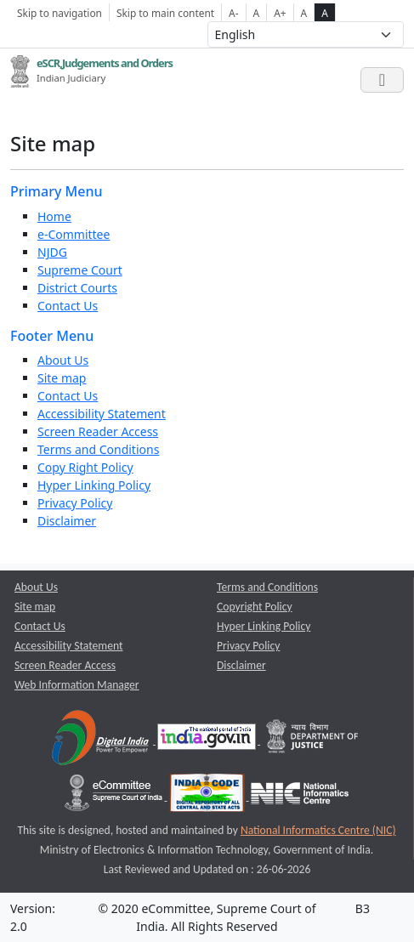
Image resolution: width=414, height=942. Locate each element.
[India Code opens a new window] (208, 796)
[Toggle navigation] (382, 80)
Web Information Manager (76, 685)
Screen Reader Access (97, 431)
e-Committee (73, 234)
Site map (61, 378)
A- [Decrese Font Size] (233, 13)
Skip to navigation (59, 13)
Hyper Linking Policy (93, 485)
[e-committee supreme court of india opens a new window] (115, 796)
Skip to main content (165, 13)
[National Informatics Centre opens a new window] (299, 796)
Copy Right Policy (85, 467)
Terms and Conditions (98, 449)
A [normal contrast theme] (304, 13)
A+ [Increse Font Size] (280, 13)
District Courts (77, 288)
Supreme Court (79, 270)
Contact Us (67, 306)
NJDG (52, 252)
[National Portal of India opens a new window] (208, 740)
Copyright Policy (254, 606)
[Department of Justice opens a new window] (313, 740)
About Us (62, 360)
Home (54, 216)
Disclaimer (66, 521)
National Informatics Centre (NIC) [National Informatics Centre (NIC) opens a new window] (318, 830)
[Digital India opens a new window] (102, 740)
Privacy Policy (74, 503)
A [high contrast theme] (324, 13)
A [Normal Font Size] (256, 13)
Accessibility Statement (101, 414)
